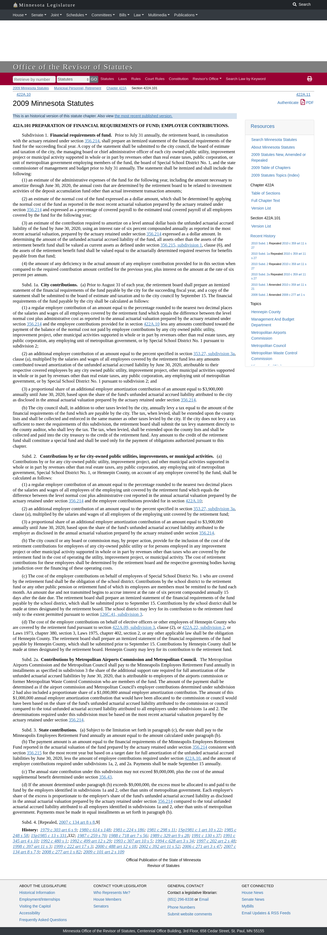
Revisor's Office (206, 79)
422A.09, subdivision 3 (133, 627)
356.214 (92, 140)
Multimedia (157, 15)
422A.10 (24, 94)
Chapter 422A (116, 88)
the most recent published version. (143, 116)
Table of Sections (265, 193)
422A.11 (303, 94)
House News (252, 892)
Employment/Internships (39, 899)
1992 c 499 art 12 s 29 (90, 841)
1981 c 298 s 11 (161, 829)
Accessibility (29, 913)
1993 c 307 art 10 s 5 (133, 841)
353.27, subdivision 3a (214, 353)
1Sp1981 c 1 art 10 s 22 (199, 829)
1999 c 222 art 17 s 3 (73, 846)
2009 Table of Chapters (271, 167)
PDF (307, 102)
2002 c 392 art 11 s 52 (159, 846)
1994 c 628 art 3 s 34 (174, 841)
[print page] (309, 79)
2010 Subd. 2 (259, 264)
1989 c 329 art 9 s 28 (169, 835)
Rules (136, 79)
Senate (37, 15)
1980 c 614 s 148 (95, 829)
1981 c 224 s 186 (128, 829)
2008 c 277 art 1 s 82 (61, 851)
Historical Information (37, 892)
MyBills (248, 906)
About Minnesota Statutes (273, 147)
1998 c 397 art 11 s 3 (32, 846)
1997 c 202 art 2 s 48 (215, 841)
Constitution (178, 79)
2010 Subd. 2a (260, 274)
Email (204, 899)
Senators (101, 906)
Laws (122, 79)
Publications (184, 15)
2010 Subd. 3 (259, 284)
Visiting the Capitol (35, 906)
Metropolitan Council (268, 345)
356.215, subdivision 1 (181, 245)
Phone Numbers (181, 907)
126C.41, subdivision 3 (121, 614)
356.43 (105, 777)
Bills (122, 15)
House (18, 15)
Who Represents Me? (111, 892)
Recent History (262, 236)
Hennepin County (266, 312)
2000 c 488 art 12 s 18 (115, 846)
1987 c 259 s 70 (91, 835)
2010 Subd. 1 (259, 243)
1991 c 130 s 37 (205, 835)
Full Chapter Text (265, 200)
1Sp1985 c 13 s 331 (49, 835)
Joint (55, 15)
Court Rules (155, 79)
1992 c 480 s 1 (54, 841)
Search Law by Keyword (246, 79)
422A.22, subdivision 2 (203, 627)
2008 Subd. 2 (259, 294)
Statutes (107, 79)
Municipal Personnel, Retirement (77, 88)
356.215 (34, 752)
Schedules (75, 15)
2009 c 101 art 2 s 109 (103, 851)
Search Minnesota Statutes (274, 139)
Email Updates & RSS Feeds (266, 913)
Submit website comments (190, 914)
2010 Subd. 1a (260, 253)
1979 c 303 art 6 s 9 (58, 829)
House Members (107, 899)
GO (94, 79)
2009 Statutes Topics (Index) (275, 175)
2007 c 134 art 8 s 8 (77, 822)
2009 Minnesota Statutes (31, 88)
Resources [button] (263, 126)
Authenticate (287, 102)
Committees (102, 15)
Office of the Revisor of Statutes (73, 67)
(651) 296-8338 (181, 899)
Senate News (253, 899)
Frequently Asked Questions (43, 920)
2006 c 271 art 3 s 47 (201, 846)
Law (137, 15)
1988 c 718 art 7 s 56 (128, 835)
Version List (261, 208)
